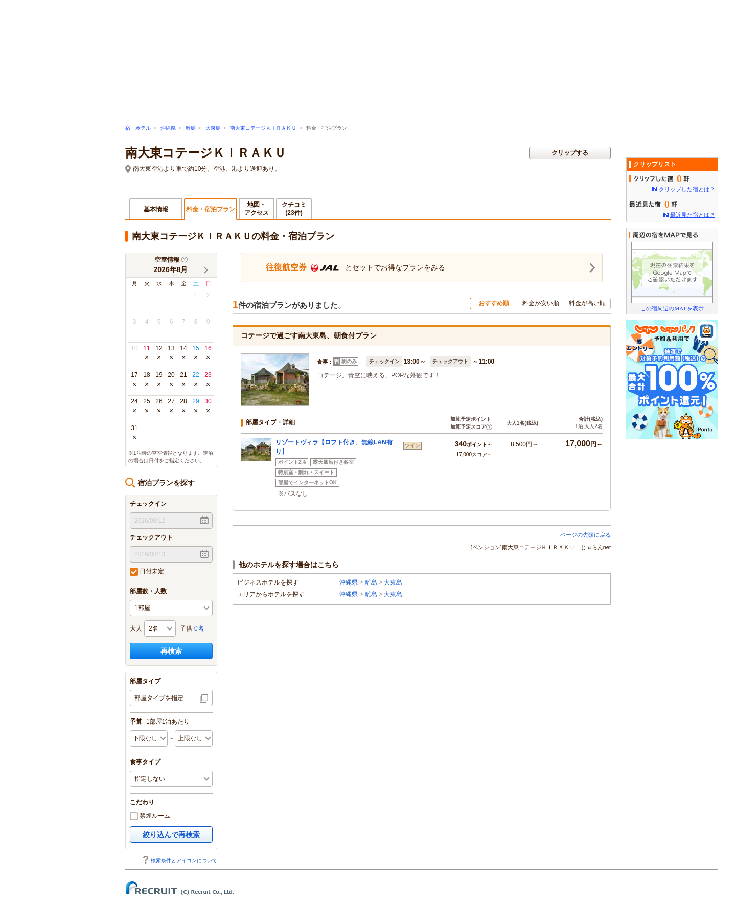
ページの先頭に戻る (585, 535)
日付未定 (147, 572)
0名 (199, 628)
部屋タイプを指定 (158, 698)
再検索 (171, 651)
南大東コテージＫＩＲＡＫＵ (263, 128)
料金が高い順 (587, 303)
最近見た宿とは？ (692, 215)
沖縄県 (168, 128)
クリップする (569, 152)
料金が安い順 (540, 303)
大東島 (213, 128)
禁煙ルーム (150, 816)
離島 (191, 128)
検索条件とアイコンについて (179, 860)
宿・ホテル (138, 128)
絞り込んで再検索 (171, 834)
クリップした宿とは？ (687, 189)
